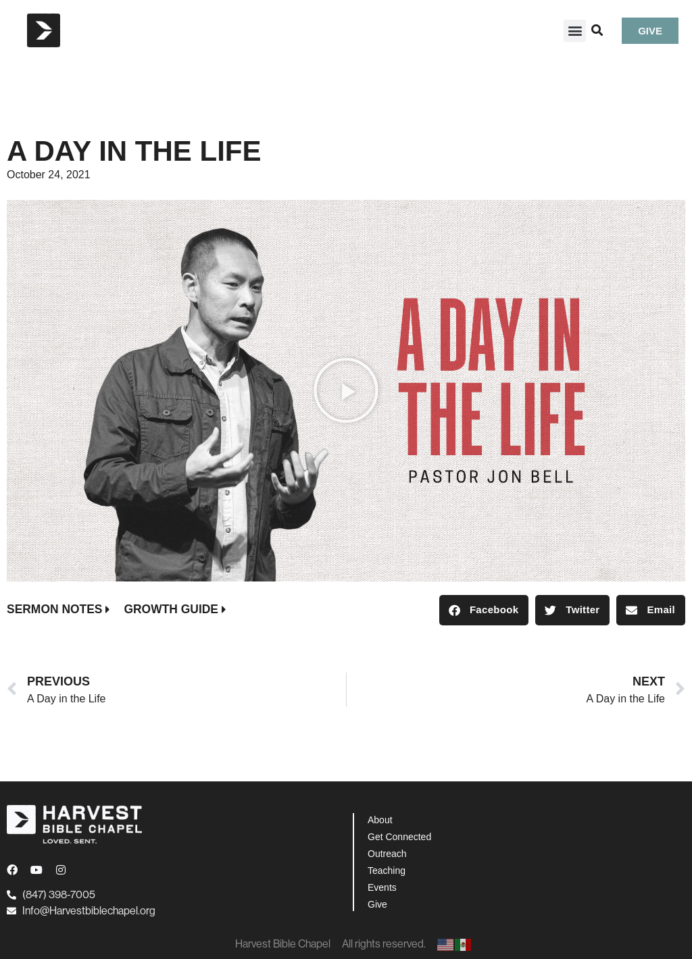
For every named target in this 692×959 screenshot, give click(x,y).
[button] (575, 31)
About (380, 819)
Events (382, 887)
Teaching (386, 870)
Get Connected (399, 836)
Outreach (387, 853)
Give (377, 904)
